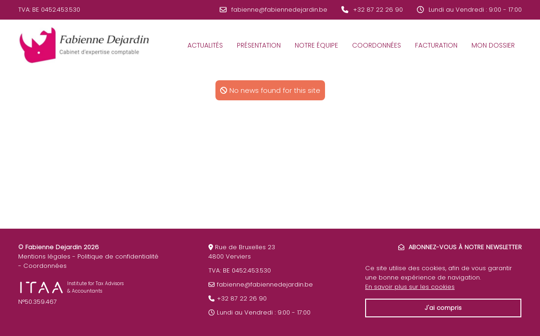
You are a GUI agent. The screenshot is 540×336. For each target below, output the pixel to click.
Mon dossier (493, 45)
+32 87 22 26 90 (378, 9)
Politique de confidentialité (118, 256)
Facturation (436, 45)
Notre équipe (316, 45)
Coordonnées (376, 45)
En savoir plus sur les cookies (410, 286)
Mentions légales (44, 256)
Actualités (205, 45)
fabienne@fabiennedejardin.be (279, 9)
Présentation (259, 45)
